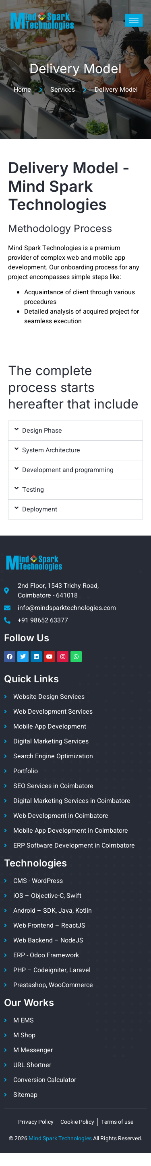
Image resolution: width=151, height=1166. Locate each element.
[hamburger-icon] (134, 20)
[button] (75, 430)
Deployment (39, 509)
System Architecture (51, 450)
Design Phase (42, 430)
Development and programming (68, 470)
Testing (33, 490)
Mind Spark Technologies (60, 1138)
